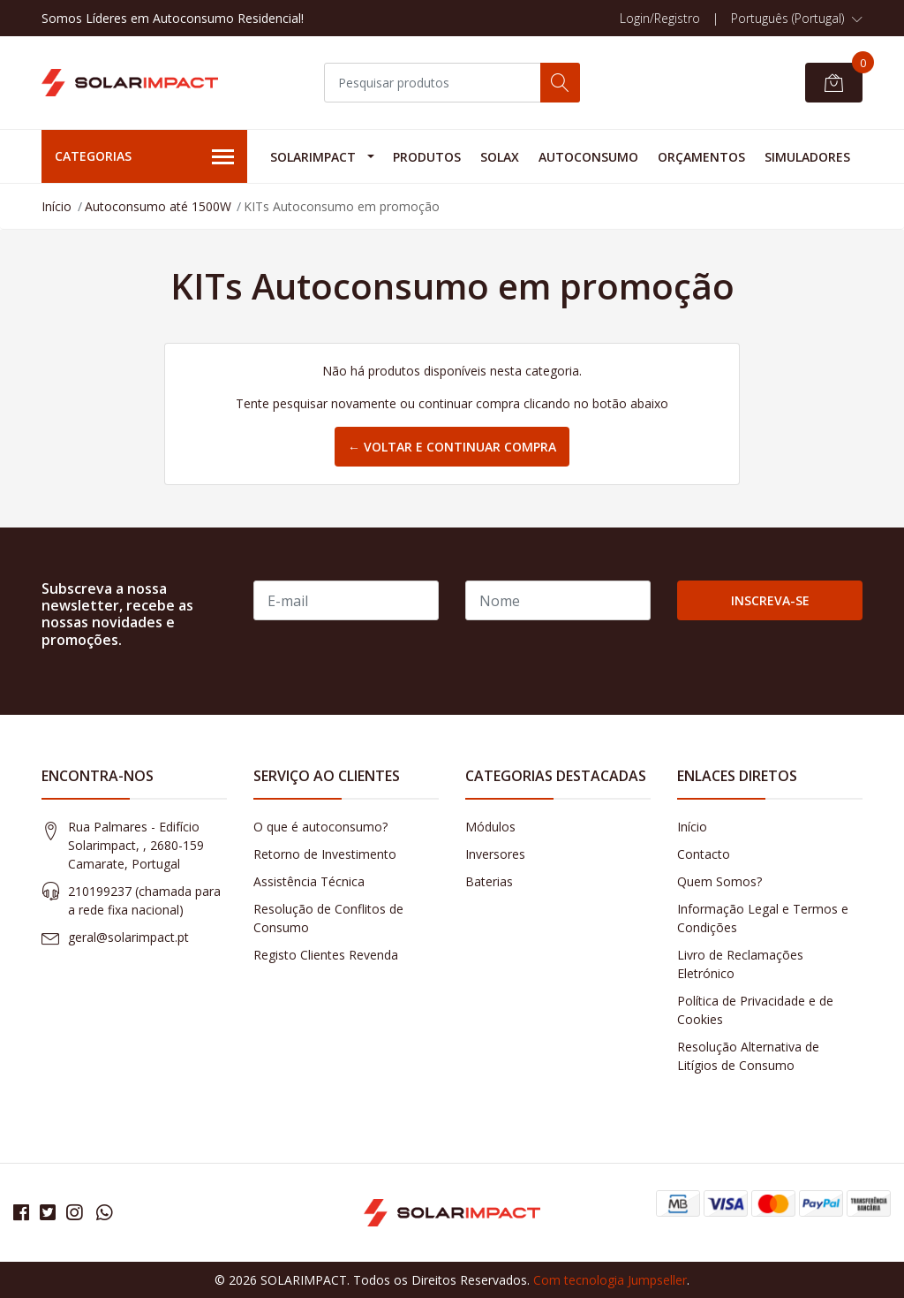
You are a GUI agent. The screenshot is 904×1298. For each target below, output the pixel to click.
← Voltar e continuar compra (452, 446)
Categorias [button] (144, 157)
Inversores (495, 854)
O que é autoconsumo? (320, 826)
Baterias (489, 881)
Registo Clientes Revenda (325, 954)
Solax (499, 156)
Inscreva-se (770, 600)
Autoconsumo (588, 156)
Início (56, 206)
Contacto (703, 854)
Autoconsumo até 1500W (158, 206)
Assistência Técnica (309, 881)
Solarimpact (313, 156)
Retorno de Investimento (324, 854)
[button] (797, 18)
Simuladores (807, 156)
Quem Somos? (719, 881)
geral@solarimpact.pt (128, 937)
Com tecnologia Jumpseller (610, 1279)
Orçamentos (701, 156)
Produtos (427, 156)
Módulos (490, 826)
